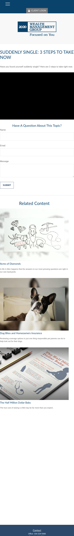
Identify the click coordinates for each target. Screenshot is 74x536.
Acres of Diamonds (10, 263)
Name (3, 130)
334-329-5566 (40, 534)
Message (4, 161)
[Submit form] (7, 185)
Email (2, 145)
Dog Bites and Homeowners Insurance (21, 333)
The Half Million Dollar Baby (15, 402)
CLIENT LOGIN (37, 10)
